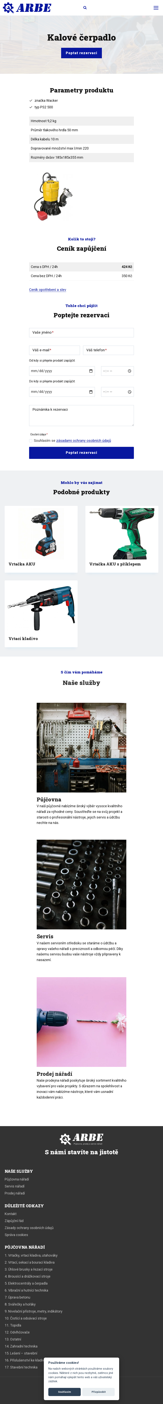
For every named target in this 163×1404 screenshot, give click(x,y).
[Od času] (117, 371)
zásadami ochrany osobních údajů (83, 440)
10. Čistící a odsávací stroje (26, 1318)
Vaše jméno (43, 332)
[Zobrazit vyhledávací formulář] (81, 8)
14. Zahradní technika (21, 1346)
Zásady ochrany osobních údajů (29, 1228)
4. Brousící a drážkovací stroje (27, 1276)
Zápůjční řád (14, 1221)
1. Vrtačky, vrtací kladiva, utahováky (31, 1255)
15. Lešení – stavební (21, 1353)
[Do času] (117, 392)
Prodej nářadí (15, 1193)
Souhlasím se (72, 440)
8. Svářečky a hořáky (20, 1304)
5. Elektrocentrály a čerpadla (26, 1283)
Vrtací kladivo (23, 638)
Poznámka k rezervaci (50, 409)
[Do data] (62, 392)
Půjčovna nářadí (17, 1179)
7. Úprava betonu (17, 1297)
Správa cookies (16, 1235)
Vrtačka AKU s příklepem (115, 563)
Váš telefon (96, 350)
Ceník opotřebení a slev (47, 290)
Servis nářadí (14, 1186)
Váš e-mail (41, 350)
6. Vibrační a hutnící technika (26, 1290)
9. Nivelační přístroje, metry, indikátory (33, 1311)
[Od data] (62, 371)
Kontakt (10, 1214)
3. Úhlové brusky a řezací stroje (29, 1269)
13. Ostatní (13, 1339)
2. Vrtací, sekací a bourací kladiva (30, 1262)
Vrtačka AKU (22, 563)
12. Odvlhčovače (17, 1332)
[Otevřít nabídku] (156, 8)
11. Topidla (13, 1325)
